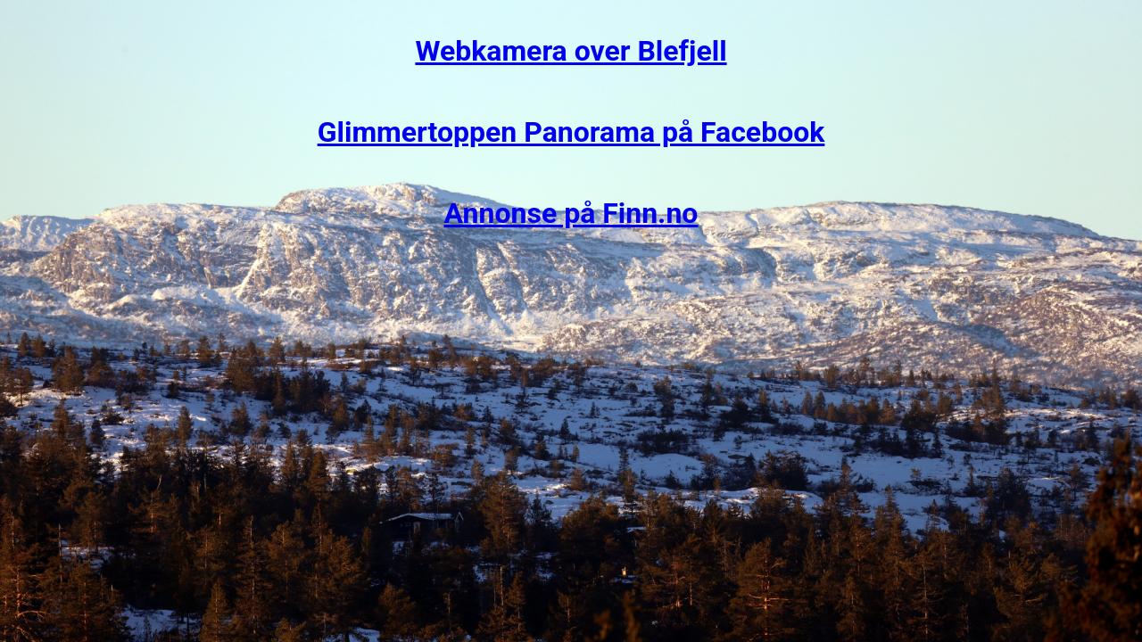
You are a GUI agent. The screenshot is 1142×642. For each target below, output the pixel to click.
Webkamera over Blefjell (570, 51)
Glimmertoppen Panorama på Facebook (571, 132)
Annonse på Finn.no (571, 213)
